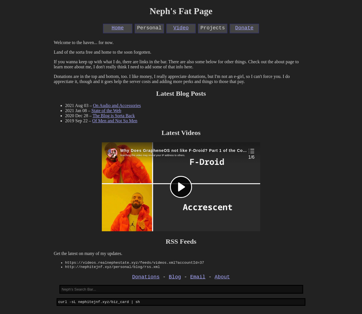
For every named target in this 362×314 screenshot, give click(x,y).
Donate (244, 28)
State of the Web (106, 110)
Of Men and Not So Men (114, 120)
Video (181, 28)
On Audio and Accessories (117, 105)
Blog (175, 279)
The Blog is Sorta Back (113, 115)
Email (197, 279)
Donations (146, 279)
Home (117, 28)
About (222, 279)
